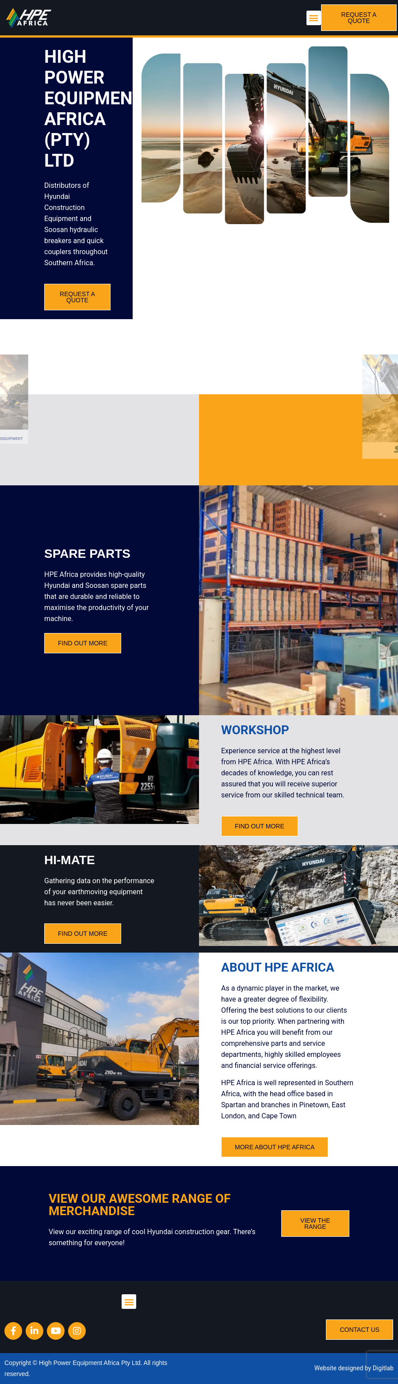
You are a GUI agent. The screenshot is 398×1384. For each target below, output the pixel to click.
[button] (313, 18)
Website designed (338, 1368)
